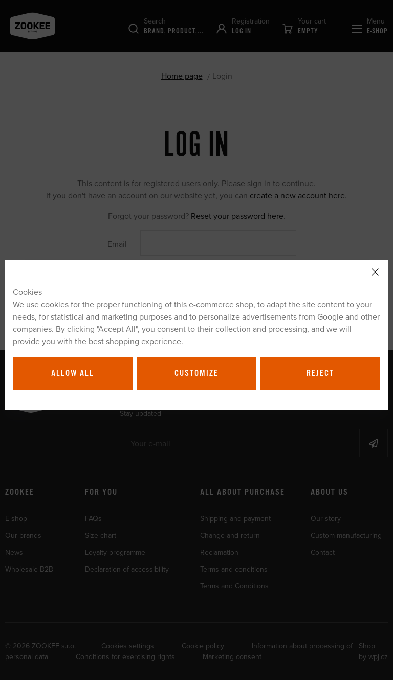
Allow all (72, 373)
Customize (196, 373)
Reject (320, 373)
